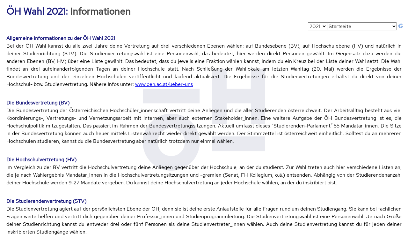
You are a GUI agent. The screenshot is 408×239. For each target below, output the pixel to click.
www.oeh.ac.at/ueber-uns (164, 84)
